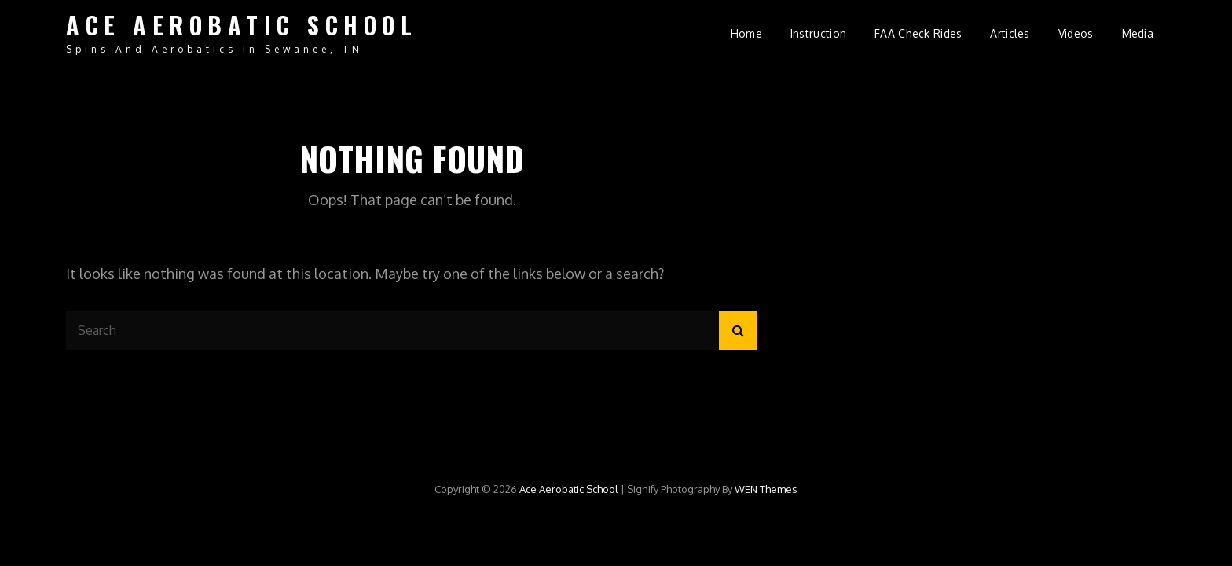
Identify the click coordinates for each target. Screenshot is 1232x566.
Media (1137, 33)
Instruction (818, 33)
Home (746, 33)
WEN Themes (766, 489)
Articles (1009, 33)
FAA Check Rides (918, 33)
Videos (1076, 33)
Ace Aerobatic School (241, 24)
